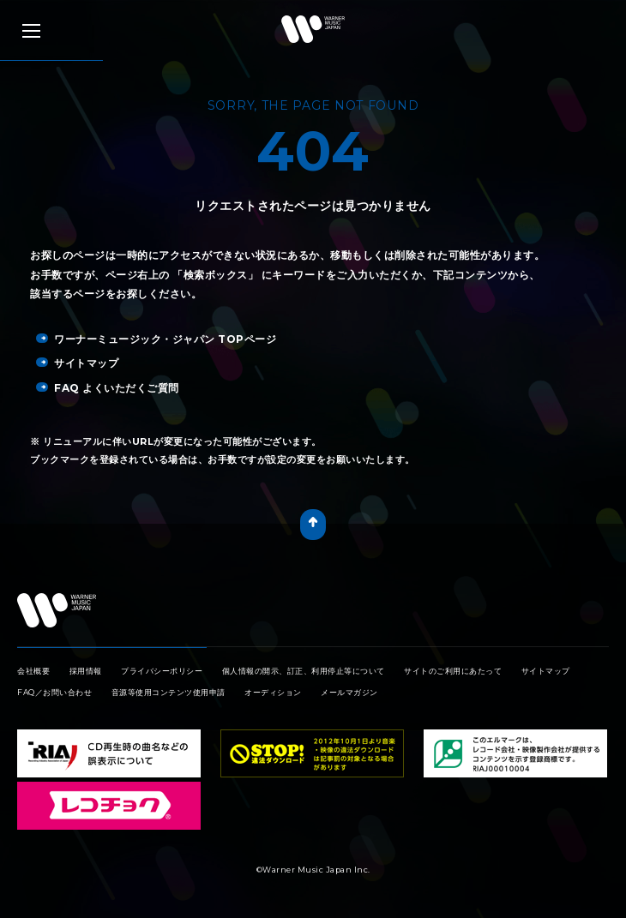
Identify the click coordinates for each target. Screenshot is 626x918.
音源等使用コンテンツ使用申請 (168, 692)
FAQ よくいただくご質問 (107, 387)
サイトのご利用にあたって (453, 670)
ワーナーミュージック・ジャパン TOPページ (156, 339)
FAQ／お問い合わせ (54, 692)
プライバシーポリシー (161, 670)
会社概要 (33, 670)
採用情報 (85, 670)
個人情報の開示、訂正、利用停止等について (303, 670)
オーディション (273, 692)
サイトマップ (77, 363)
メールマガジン (349, 692)
